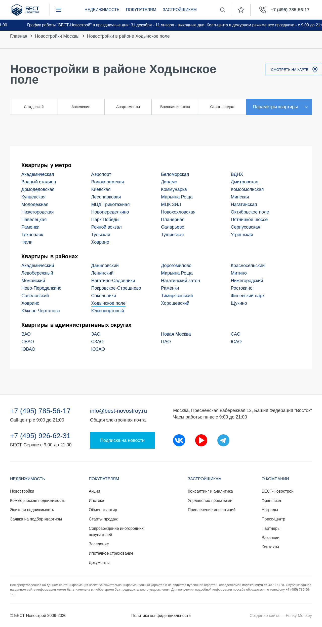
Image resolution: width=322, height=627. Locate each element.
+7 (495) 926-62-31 (40, 436)
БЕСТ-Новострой (278, 491)
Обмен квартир (103, 510)
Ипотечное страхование (111, 553)
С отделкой (34, 106)
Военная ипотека (175, 106)
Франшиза (271, 500)
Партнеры (271, 528)
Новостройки (22, 491)
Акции (94, 491)
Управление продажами (210, 500)
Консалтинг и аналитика (210, 491)
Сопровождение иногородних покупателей (116, 531)
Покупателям (141, 10)
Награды (270, 510)
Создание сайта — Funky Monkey (281, 615)
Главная (18, 36)
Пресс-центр (273, 519)
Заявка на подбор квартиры (36, 519)
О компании (275, 479)
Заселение (80, 106)
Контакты (270, 547)
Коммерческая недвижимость (37, 500)
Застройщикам (180, 10)
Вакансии (270, 538)
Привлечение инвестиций (212, 510)
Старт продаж (222, 106)
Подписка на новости (122, 440)
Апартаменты (128, 106)
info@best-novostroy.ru (118, 411)
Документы (99, 562)
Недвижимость (102, 10)
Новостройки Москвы (57, 36)
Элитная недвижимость (32, 510)
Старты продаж (103, 519)
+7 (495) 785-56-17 (40, 411)
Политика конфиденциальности (161, 615)
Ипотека (96, 500)
